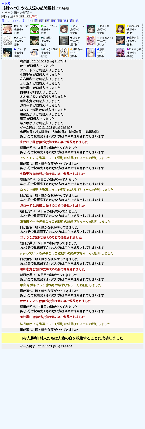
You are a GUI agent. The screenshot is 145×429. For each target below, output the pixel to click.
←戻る (6, 3)
